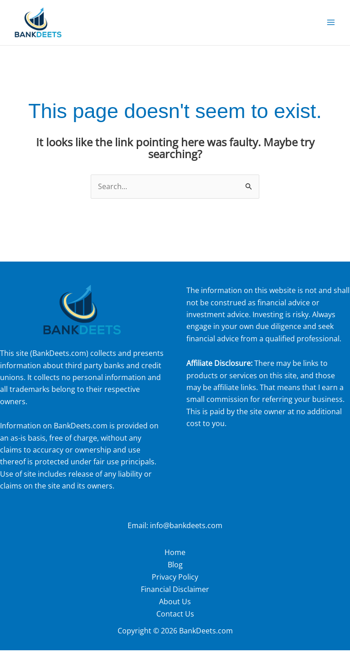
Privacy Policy (175, 581)
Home (175, 557)
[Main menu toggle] (331, 25)
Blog (175, 569)
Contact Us (175, 617)
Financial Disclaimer (175, 593)
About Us (175, 605)
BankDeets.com (59, 358)
